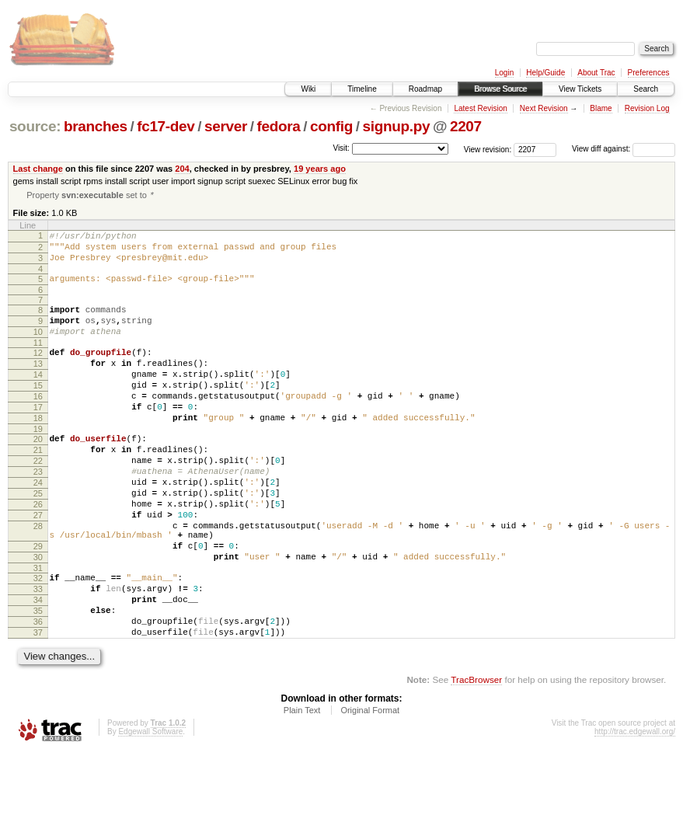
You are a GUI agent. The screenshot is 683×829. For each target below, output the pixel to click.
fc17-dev (165, 126)
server (225, 126)
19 (38, 463)
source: (35, 126)
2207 (466, 126)
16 (38, 423)
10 (38, 347)
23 (38, 512)
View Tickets (580, 89)
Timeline (361, 89)
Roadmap (425, 89)
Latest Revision (480, 108)
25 (38, 539)
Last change (38, 168)
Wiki (308, 89)
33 (38, 653)
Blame (601, 108)
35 (38, 679)
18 (38, 450)
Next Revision (544, 108)
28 (38, 578)
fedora (279, 126)
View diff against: (623, 149)
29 (38, 603)
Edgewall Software (150, 807)
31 (38, 630)
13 (38, 383)
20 (38, 473)
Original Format (369, 786)
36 (38, 693)
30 (38, 617)
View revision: (488, 149)
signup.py (396, 126)
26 (38, 552)
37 (38, 706)
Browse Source (500, 89)
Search (645, 89)
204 (182, 168)
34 (38, 666)
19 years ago (320, 168)
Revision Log (647, 108)
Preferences (649, 72)
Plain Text (302, 786)
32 (38, 640)
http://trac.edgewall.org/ (634, 807)
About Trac (596, 72)
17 (38, 436)
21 (38, 486)
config (331, 126)
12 (38, 370)
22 (38, 499)
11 (38, 360)
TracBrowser (476, 756)
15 (38, 410)
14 (38, 397)
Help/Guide (545, 72)
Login (504, 72)
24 (38, 526)
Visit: (341, 148)
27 (38, 565)
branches (95, 126)
